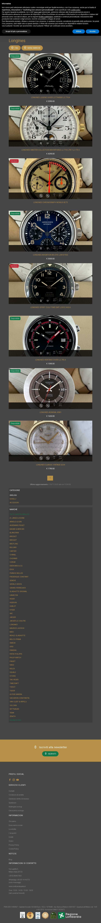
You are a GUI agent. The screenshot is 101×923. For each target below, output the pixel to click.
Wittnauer (14, 709)
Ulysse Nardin (16, 694)
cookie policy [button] (75, 10)
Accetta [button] (92, 31)
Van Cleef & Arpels (18, 702)
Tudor (12, 691)
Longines (14, 625)
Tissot (12, 687)
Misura (60, 90)
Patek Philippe (16, 654)
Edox (12, 569)
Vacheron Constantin (19, 698)
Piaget (12, 661)
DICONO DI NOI (15, 720)
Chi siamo (12, 821)
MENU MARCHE (32, 47)
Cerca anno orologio (16, 811)
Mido (12, 632)
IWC (11, 613)
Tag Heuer (14, 680)
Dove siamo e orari (16, 825)
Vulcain (13, 705)
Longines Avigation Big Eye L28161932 (50, 255)
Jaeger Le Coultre (18, 621)
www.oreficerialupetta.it (17, 886)
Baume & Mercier (17, 529)
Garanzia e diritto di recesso (19, 799)
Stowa (13, 676)
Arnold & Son (16, 522)
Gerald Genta (16, 584)
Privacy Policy (14, 845)
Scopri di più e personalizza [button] (16, 31)
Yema (12, 713)
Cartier (13, 551)
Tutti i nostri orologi (19, 514)
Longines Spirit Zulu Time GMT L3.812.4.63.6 (50, 307)
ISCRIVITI (50, 753)
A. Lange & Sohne (17, 518)
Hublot (13, 606)
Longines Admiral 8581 (50, 412)
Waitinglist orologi (15, 807)
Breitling (14, 544)
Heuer (12, 599)
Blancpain (14, 533)
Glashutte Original (18, 591)
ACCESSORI (14, 503)
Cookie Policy (14, 849)
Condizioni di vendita (16, 795)
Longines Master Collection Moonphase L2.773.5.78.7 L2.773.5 (50, 150)
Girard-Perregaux (18, 588)
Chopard (13, 558)
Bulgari (13, 547)
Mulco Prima (15, 639)
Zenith (13, 716)
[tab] (50, 495)
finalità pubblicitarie (46, 17)
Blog (10, 859)
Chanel (13, 555)
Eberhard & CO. (16, 566)
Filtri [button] (14, 47)
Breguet (13, 536)
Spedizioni (12, 803)
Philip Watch (15, 658)
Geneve (13, 580)
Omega (12, 643)
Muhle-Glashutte (17, 635)
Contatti (11, 791)
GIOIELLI (13, 499)
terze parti (37, 12)
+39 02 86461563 (15, 876)
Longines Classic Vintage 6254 (50, 465)
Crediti (11, 837)
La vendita (12, 829)
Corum (12, 562)
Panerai (13, 650)
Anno (54, 90)
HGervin (13, 602)
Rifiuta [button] (78, 31)
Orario (11, 841)
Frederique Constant (19, 577)
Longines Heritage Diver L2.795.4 (50, 360)
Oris (11, 647)
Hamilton (14, 595)
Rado (12, 665)
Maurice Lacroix (17, 628)
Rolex (12, 669)
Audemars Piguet (17, 525)
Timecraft (14, 683)
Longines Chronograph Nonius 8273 (50, 202)
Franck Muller (16, 573)
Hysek (12, 610)
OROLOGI (13, 495)
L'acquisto (12, 833)
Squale (13, 672)
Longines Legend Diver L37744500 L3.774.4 (50, 97)
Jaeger (13, 617)
